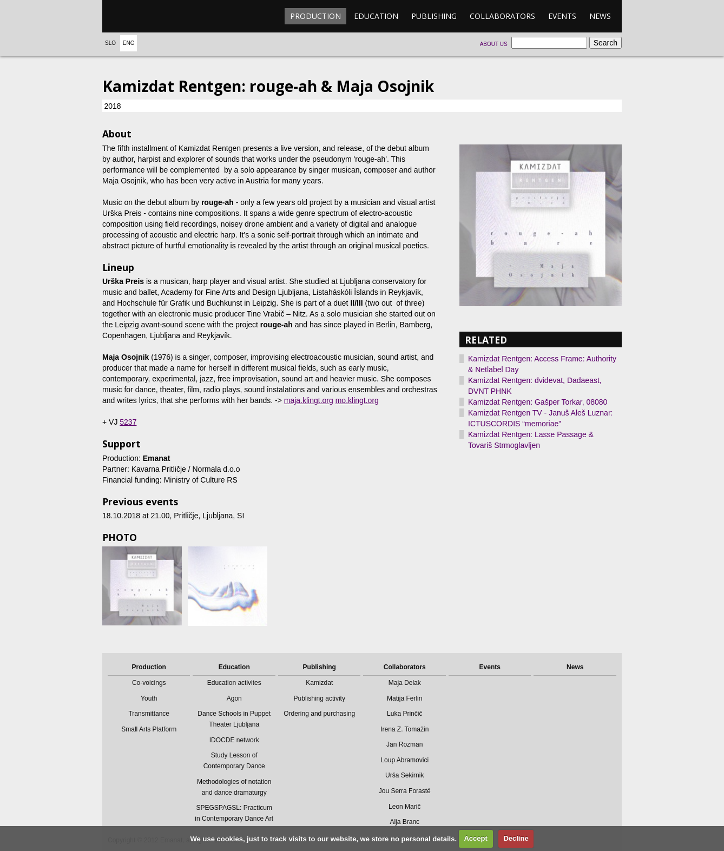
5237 (128, 422)
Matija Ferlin (404, 698)
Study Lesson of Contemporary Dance (234, 760)
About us (494, 44)
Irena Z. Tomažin (404, 729)
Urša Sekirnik (404, 775)
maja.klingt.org (308, 400)
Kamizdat (319, 683)
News (600, 16)
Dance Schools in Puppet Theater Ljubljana (234, 719)
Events (562, 16)
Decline (515, 838)
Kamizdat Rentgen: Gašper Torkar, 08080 (537, 402)
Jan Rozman (404, 744)
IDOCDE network (234, 740)
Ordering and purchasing (319, 713)
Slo (110, 43)
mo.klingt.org (357, 400)
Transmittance (148, 713)
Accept (475, 838)
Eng (129, 43)
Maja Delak (405, 683)
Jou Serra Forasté (405, 791)
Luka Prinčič (404, 713)
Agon (234, 698)
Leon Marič (404, 806)
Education (376, 16)
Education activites (234, 683)
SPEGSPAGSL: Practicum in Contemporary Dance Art (234, 813)
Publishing (434, 16)
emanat (153, 16)
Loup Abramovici (404, 760)
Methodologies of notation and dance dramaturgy (234, 787)
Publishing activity (319, 698)
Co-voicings (149, 683)
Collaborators (502, 16)
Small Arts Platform (148, 729)
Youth (149, 698)
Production (315, 16)
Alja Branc (404, 822)
